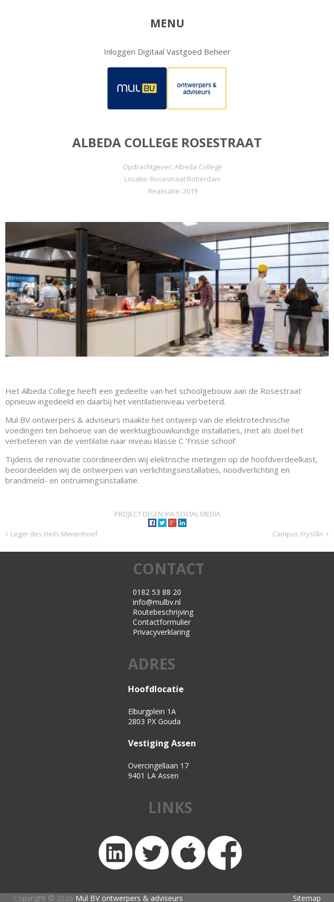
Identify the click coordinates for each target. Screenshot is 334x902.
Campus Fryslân (297, 534)
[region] (167, 289)
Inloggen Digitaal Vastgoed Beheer (167, 51)
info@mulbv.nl (157, 602)
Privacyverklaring (161, 632)
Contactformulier (162, 622)
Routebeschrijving (163, 612)
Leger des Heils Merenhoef (54, 534)
